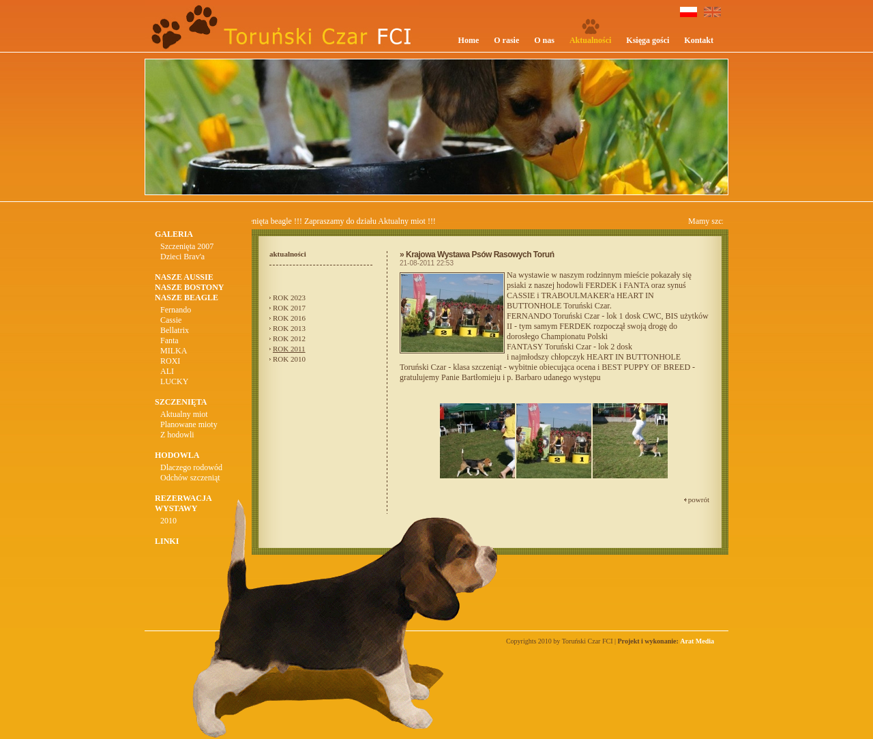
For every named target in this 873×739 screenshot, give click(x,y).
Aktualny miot (184, 414)
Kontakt (698, 40)
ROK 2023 (289, 297)
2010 (168, 520)
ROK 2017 (289, 308)
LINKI (167, 541)
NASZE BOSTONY (189, 287)
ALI (167, 371)
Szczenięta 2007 (186, 246)
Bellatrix (174, 330)
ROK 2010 (289, 359)
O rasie (506, 40)
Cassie (170, 320)
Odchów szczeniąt (190, 477)
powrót (698, 499)
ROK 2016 (289, 318)
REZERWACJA (183, 498)
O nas (544, 40)
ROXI (170, 361)
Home (468, 40)
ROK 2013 (289, 328)
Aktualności (590, 40)
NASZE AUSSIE (184, 277)
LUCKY (174, 381)
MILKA (173, 351)
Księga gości (647, 40)
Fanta (169, 340)
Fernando (175, 310)
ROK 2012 (289, 338)
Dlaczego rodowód (191, 467)
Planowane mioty (189, 424)
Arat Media (697, 641)
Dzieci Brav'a (182, 256)
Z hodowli (177, 434)
